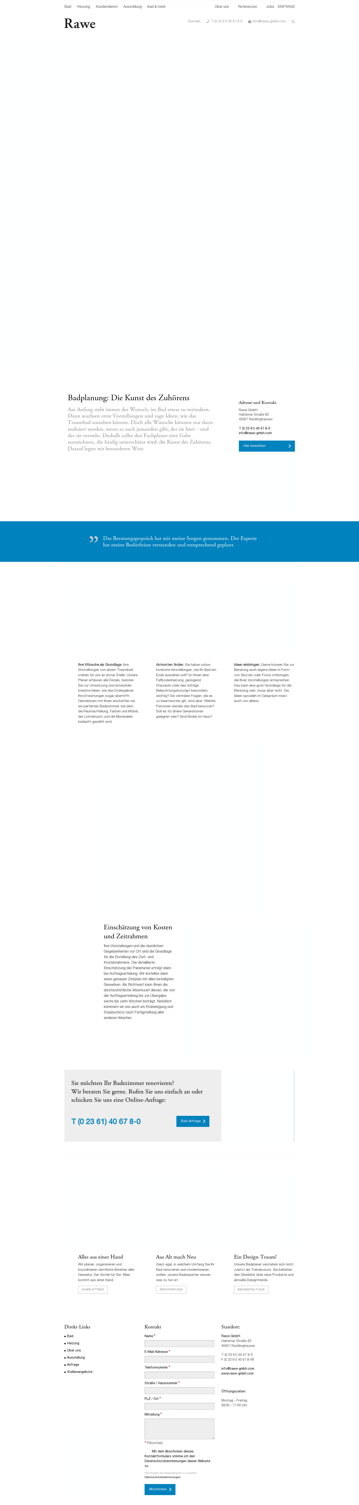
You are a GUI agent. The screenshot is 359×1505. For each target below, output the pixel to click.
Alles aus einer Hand (100, 1257)
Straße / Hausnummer (161, 1384)
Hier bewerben (254, 446)
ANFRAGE (286, 7)
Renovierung (171, 1290)
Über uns (222, 7)
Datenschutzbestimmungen (163, 1478)
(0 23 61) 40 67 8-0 (109, 1122)
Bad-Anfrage (191, 1121)
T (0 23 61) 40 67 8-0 (226, 21)
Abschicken (158, 1490)
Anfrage (73, 1365)
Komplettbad (93, 1290)
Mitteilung (152, 1415)
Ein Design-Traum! (255, 1257)
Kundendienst (107, 7)
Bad (67, 7)
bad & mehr (156, 7)
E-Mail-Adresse (156, 1352)
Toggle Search (293, 21)
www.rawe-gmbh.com (237, 1374)
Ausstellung (132, 7)
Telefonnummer (156, 1368)
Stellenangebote (79, 1373)
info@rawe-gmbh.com (269, 21)
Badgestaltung (251, 1290)
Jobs (270, 7)
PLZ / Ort (152, 1399)
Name (149, 1337)
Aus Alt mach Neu (176, 1257)
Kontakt (194, 21)
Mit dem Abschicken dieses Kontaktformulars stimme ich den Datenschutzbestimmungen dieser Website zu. (177, 1459)
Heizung (83, 7)
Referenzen (247, 7)
